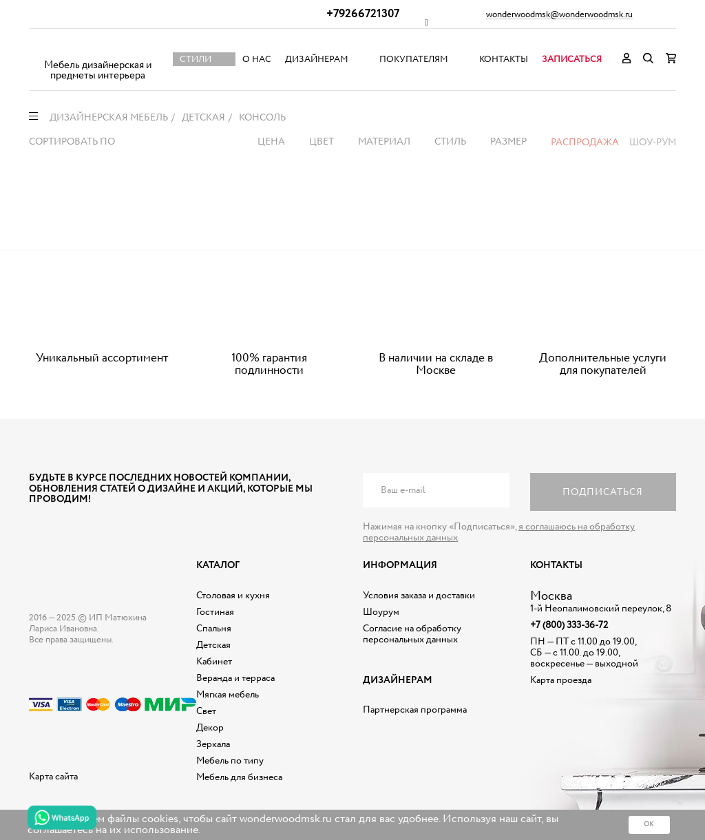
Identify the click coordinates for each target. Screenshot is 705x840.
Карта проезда (560, 680)
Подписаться (602, 492)
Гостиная (215, 612)
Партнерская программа (415, 710)
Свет (206, 711)
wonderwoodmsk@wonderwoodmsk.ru (559, 15)
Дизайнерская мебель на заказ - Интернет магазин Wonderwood (98, 48)
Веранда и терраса (235, 678)
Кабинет (214, 662)
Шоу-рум (652, 142)
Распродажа (585, 142)
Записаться (572, 59)
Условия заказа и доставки (419, 595)
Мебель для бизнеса (239, 777)
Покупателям (413, 59)
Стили (195, 59)
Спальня (213, 629)
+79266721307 (362, 14)
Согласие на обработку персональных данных (412, 634)
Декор (210, 728)
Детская (213, 645)
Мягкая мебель (227, 695)
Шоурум (381, 612)
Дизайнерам (316, 59)
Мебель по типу (230, 761)
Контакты (503, 59)
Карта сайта (53, 777)
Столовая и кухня (233, 595)
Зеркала (213, 744)
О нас (256, 59)
